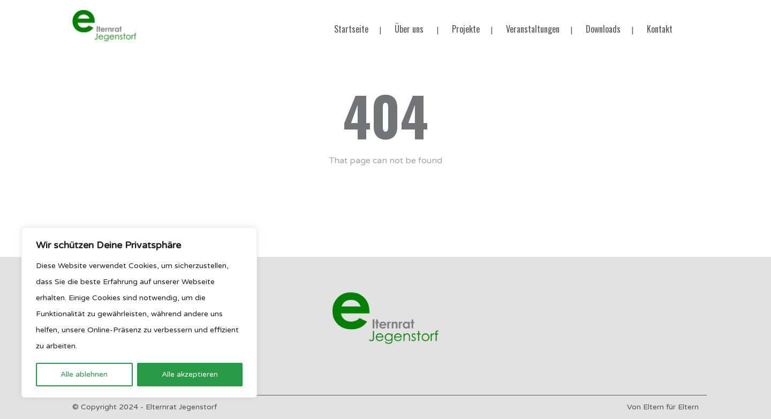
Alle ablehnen (84, 374)
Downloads (603, 28)
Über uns (409, 28)
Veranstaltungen (533, 28)
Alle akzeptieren (190, 374)
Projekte (466, 28)
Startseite (351, 28)
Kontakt (659, 28)
